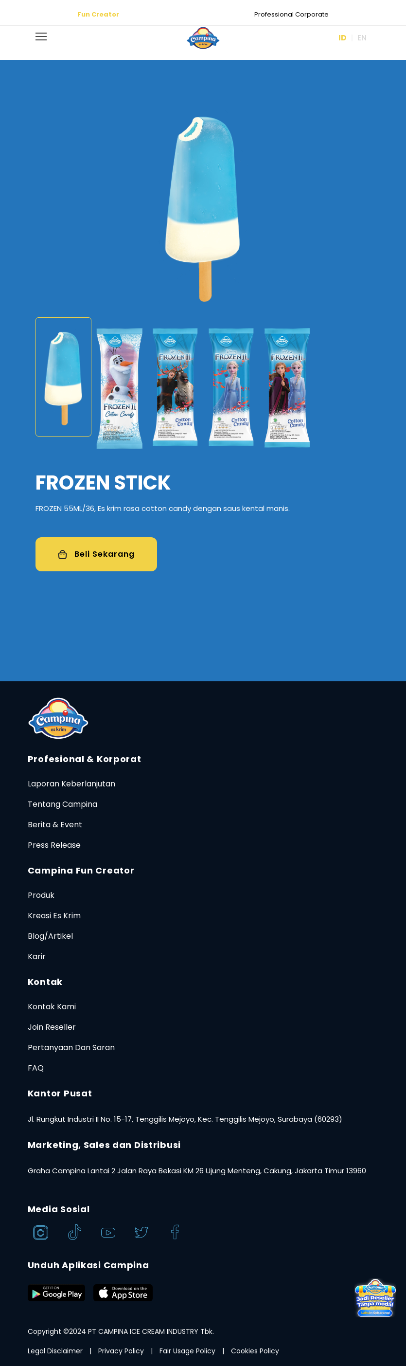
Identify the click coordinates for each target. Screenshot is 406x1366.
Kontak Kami (52, 1006)
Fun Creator (98, 14)
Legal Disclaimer (55, 1351)
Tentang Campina (62, 804)
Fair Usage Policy (187, 1351)
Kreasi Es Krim (54, 915)
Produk (41, 895)
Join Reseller (52, 1027)
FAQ (36, 1068)
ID (342, 37)
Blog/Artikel (50, 936)
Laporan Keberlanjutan (71, 783)
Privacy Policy (121, 1351)
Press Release (54, 845)
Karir (37, 956)
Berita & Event (55, 824)
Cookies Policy (255, 1351)
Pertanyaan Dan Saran (71, 1047)
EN (362, 37)
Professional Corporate (291, 14)
